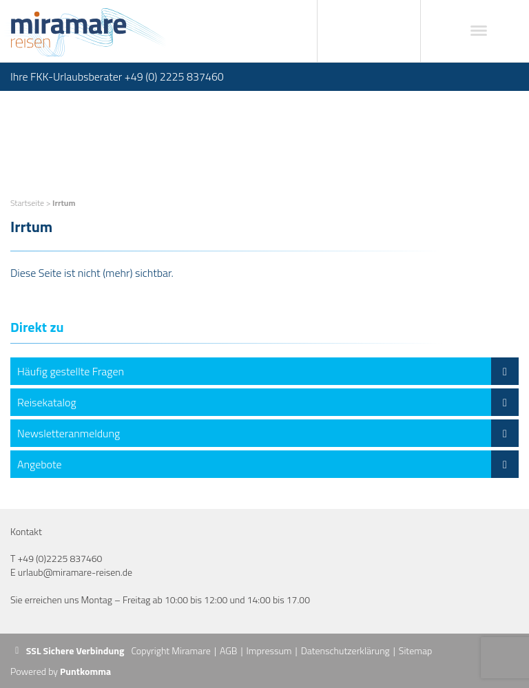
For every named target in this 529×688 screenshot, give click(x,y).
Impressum (269, 650)
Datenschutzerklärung (345, 650)
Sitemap (415, 650)
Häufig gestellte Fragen (268, 371)
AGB (228, 650)
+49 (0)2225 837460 (59, 558)
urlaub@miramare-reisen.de (75, 572)
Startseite (27, 202)
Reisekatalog (268, 402)
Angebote (268, 464)
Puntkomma (85, 671)
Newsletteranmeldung (268, 433)
